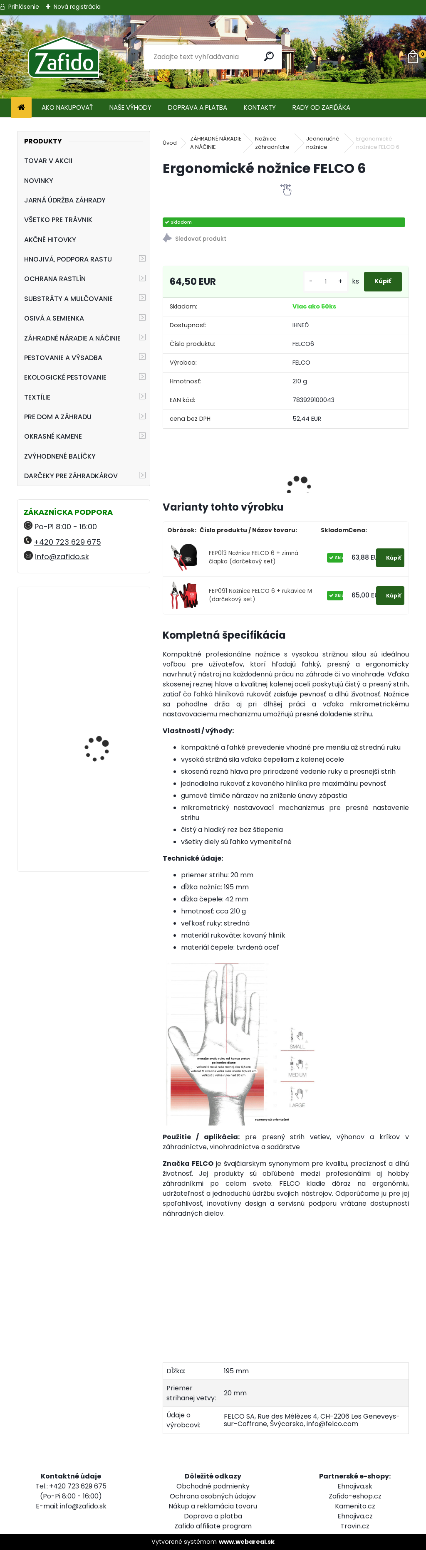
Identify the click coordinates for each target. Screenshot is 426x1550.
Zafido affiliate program (213, 1526)
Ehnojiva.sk (354, 1486)
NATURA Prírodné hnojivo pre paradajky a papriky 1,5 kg (107, 634)
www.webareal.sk (247, 1542)
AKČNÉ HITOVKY (50, 239)
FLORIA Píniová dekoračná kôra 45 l (101, 711)
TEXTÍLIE (37, 397)
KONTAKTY (260, 107)
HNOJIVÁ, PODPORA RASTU (68, 259)
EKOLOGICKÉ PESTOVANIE (65, 377)
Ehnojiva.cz (355, 1516)
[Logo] (63, 57)
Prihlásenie (23, 6)
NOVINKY (38, 180)
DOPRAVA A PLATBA (197, 107)
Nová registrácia (77, 6)
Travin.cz (354, 1526)
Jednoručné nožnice (322, 143)
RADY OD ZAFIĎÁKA (321, 107)
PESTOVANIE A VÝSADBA (63, 358)
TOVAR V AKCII (48, 160)
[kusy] (311, 281)
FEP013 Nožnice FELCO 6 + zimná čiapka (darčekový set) (253, 557)
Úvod (170, 143)
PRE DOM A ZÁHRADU (58, 417)
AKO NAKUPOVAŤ (67, 107)
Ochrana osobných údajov (213, 1496)
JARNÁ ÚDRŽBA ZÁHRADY (65, 200)
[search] (272, 56)
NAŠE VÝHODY (130, 107)
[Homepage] (21, 108)
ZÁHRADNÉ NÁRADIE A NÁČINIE (72, 338)
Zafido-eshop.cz (355, 1496)
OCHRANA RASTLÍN (55, 279)
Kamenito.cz (355, 1506)
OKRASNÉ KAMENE (53, 436)
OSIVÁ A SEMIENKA (54, 318)
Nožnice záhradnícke (272, 143)
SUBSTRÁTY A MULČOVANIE (68, 299)
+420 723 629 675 (67, 542)
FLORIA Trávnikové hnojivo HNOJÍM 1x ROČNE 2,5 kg (97, 817)
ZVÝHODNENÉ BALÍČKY (60, 456)
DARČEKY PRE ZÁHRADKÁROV (71, 476)
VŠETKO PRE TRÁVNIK (58, 220)
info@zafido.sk (62, 556)
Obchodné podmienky (213, 1486)
